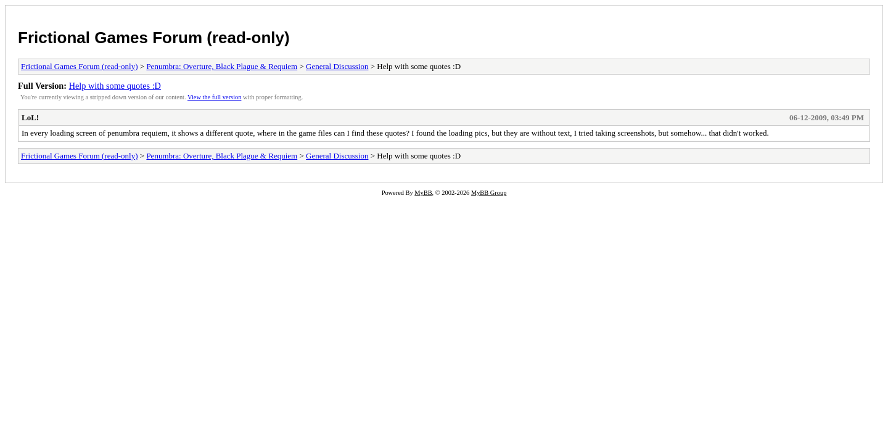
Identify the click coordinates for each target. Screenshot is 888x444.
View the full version (214, 97)
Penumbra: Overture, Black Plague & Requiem (221, 66)
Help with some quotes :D (115, 86)
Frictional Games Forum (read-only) (154, 37)
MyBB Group (488, 192)
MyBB (423, 192)
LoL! (30, 117)
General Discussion (337, 66)
